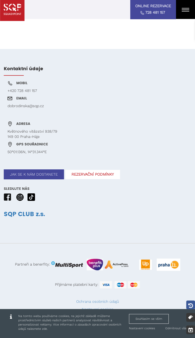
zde (44, 329)
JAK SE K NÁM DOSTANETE (34, 174)
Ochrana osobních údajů (97, 301)
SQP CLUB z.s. (24, 214)
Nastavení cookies (142, 328)
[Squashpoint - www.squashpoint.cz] (12, 10)
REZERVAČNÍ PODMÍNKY (93, 174)
